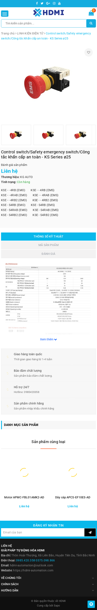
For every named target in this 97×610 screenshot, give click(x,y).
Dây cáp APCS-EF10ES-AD (72, 497)
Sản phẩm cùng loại (48, 442)
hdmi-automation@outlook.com (31, 565)
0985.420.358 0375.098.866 (35, 560)
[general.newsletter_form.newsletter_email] (42, 532)
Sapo (57, 605)
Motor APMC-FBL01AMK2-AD (24, 497)
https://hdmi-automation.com (33, 570)
